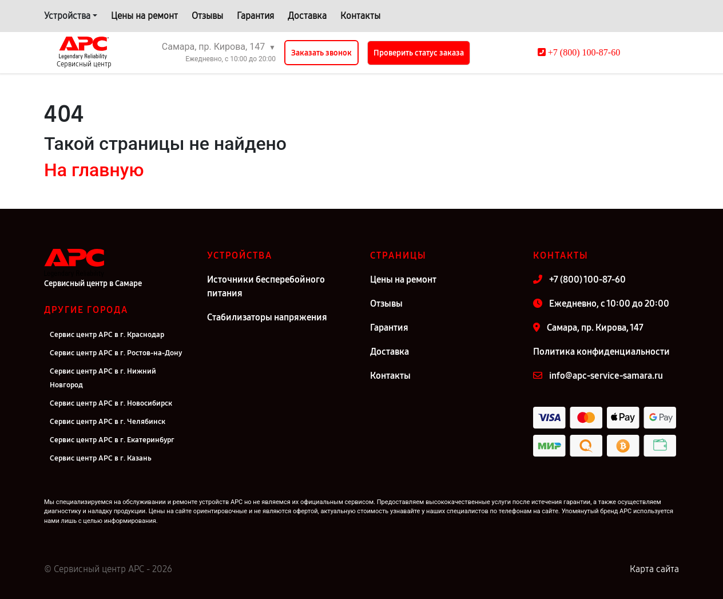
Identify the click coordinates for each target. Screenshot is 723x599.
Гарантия (255, 15)
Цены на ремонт (144, 15)
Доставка (307, 15)
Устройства (67, 15)
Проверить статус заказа (419, 53)
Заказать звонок (321, 53)
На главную (94, 170)
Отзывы (207, 15)
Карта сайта (654, 569)
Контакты (360, 15)
